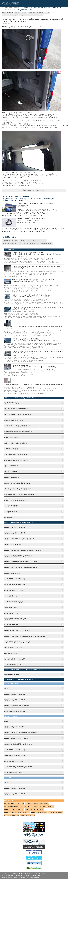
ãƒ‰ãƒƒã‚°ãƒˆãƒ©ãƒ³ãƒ (12, 477)
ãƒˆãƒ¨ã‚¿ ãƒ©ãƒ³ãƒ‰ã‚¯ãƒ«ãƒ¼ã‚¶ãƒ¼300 (18, 556)
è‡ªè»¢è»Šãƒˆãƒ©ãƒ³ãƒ (12, 466)
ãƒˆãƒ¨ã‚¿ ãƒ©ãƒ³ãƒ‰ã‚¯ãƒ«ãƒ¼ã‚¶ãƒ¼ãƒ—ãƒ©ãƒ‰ (21, 561)
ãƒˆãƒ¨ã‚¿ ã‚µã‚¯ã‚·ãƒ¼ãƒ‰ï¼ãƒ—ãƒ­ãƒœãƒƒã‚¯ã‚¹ (20, 567)
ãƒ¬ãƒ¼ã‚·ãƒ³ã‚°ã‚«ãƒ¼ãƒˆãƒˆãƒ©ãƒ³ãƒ (17, 408)
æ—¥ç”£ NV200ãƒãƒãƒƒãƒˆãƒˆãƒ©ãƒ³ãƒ (31, 15)
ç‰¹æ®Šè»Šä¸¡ (9, 517)
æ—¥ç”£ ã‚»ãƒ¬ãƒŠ (10, 596)
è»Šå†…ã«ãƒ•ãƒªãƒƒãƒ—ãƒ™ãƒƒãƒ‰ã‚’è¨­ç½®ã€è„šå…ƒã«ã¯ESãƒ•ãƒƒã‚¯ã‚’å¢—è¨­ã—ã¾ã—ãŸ (31, 295)
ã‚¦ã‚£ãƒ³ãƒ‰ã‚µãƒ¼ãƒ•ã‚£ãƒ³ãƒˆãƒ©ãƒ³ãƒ (18, 426)
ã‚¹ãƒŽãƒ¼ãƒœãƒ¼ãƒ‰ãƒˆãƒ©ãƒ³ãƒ (16, 454)
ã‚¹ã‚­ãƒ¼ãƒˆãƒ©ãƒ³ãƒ (11, 449)
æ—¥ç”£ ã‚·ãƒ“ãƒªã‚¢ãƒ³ (12, 613)
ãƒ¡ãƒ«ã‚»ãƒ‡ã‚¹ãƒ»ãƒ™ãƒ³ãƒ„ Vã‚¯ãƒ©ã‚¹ (17, 630)
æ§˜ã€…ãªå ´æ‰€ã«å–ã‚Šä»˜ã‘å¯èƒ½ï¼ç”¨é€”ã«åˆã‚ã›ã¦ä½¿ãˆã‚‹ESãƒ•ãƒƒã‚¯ (34, 366)
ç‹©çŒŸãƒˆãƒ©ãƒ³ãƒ (11, 506)
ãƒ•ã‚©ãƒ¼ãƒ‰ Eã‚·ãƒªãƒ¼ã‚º (13, 647)
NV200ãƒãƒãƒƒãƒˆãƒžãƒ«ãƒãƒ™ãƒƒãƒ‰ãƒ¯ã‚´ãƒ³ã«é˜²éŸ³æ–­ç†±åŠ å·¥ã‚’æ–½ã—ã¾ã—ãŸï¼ (33, 280)
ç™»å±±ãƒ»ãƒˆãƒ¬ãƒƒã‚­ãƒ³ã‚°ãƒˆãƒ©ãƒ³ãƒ (18, 489)
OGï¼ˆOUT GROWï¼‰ (55, 812)
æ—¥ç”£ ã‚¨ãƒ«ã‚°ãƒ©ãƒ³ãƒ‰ (13, 602)
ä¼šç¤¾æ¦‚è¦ (6, 873)
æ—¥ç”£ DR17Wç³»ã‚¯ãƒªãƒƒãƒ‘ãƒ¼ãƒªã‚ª (16, 812)
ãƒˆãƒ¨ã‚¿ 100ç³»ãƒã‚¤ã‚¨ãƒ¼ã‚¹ (15, 533)
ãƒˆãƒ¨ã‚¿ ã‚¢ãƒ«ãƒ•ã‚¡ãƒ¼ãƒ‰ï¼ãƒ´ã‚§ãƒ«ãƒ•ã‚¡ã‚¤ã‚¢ (22, 550)
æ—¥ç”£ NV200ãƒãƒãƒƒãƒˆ (10, 15)
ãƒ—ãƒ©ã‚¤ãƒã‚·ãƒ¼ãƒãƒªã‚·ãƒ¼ (35, 873)
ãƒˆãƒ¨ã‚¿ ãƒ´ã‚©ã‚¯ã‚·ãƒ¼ (12, 544)
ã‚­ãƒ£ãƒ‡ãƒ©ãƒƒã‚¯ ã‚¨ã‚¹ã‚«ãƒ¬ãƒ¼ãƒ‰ (17, 642)
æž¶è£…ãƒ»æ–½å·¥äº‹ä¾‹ (12, 7)
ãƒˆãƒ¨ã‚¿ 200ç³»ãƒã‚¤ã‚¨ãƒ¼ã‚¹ (15, 527)
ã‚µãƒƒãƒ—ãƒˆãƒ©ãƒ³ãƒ (12, 437)
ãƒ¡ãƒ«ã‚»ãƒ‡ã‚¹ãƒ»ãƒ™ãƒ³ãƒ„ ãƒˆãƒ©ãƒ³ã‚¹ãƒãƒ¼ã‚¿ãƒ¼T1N (24, 636)
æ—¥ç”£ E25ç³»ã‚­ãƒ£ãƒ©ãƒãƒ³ (14, 584)
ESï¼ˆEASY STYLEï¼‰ (21, 12)
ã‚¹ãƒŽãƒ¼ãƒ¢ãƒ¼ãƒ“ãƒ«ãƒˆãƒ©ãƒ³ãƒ (16, 460)
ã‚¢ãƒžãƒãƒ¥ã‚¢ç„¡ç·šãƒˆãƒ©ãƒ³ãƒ (16, 500)
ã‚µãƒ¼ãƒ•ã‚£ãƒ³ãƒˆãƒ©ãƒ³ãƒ (14, 420)
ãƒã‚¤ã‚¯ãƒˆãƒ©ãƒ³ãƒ (12, 403)
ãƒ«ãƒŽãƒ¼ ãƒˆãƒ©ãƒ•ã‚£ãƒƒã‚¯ (14, 659)
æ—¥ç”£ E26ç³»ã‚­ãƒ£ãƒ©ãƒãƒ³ (14, 579)
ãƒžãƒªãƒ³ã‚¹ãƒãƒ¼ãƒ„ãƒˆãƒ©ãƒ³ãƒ (16, 443)
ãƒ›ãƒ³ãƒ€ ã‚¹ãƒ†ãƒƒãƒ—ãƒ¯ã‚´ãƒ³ (15, 619)
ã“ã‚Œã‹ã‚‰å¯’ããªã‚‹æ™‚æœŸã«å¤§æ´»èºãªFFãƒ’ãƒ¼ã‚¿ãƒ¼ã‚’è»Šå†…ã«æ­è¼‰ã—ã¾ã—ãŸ (34, 253)
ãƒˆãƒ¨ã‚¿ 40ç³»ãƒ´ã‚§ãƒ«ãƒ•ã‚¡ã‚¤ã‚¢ (15, 806)
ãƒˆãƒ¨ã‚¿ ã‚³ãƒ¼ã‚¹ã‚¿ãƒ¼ (12, 573)
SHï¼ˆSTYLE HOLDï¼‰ (11, 815)
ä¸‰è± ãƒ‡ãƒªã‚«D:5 (11, 624)
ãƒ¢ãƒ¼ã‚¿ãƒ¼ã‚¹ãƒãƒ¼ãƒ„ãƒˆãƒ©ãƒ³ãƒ (18, 414)
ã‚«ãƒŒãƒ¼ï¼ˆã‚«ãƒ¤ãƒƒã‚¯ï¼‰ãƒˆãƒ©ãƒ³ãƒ (19, 431)
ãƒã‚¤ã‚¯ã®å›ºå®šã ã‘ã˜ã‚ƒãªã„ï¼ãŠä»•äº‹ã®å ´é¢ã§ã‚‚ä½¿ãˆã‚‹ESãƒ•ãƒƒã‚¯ (35, 384)
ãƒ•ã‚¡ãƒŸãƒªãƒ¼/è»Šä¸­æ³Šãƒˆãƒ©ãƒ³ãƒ (38, 12)
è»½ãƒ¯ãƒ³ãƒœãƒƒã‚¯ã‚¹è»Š (13, 665)
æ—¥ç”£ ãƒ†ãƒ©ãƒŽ (11, 607)
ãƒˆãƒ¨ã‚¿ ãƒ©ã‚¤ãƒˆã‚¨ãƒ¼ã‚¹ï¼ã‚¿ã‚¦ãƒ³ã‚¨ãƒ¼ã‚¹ (20, 539)
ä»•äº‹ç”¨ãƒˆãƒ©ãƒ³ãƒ (11, 512)
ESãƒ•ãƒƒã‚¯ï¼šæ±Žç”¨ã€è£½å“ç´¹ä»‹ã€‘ (31, 218)
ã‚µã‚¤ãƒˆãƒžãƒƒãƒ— (17, 873)
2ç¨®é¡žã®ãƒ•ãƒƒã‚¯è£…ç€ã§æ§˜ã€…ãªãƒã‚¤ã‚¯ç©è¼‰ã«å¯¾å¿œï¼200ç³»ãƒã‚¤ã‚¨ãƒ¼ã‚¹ (32, 339)
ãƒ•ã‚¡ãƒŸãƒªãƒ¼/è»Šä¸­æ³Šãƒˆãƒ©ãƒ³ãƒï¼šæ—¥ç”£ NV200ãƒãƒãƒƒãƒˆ (42, 7)
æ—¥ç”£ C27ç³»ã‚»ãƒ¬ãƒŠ (39, 812)
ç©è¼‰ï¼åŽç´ (11, 10)
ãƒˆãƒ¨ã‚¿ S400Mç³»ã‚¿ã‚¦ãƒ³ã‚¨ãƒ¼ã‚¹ (37, 803)
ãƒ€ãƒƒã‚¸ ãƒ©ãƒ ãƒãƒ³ (12, 653)
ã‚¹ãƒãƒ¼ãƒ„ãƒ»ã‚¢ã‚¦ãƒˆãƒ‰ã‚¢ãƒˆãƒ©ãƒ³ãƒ (19, 494)
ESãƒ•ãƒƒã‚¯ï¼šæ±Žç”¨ (24, 10)
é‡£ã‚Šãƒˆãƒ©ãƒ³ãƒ (11, 471)
